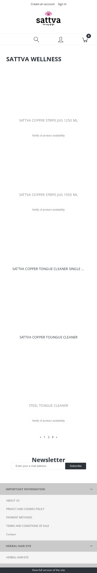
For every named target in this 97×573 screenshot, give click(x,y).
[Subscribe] (75, 466)
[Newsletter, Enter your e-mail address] (37, 466)
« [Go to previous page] (40, 437)
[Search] (36, 39)
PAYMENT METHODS (19, 517)
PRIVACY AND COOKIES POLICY (25, 509)
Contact (11, 534)
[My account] (60, 40)
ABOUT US (13, 500)
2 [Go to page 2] (48, 437)
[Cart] (85, 39)
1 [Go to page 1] (44, 437)
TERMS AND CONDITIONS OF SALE (27, 526)
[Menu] (12, 39)
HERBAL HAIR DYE (17, 557)
